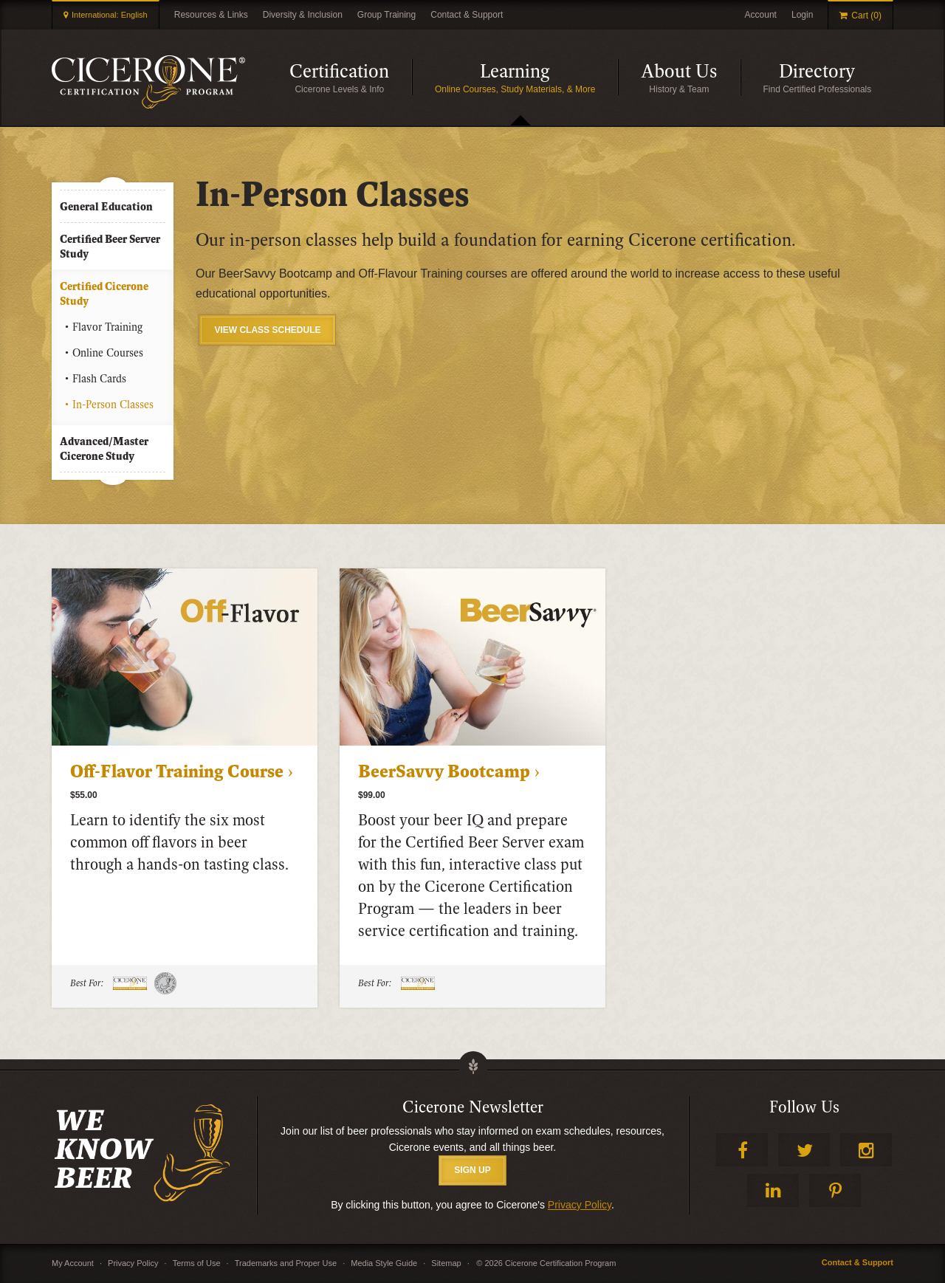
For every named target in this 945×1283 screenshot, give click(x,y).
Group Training (386, 15)
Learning (515, 71)
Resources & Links (211, 15)
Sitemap (446, 1263)
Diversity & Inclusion (303, 15)
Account (761, 15)
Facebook (742, 1149)
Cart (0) (866, 15)
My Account (73, 1263)
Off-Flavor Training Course (177, 772)
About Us (679, 71)
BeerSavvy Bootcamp (444, 772)
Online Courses (107, 353)
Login (802, 15)
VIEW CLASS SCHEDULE (267, 330)
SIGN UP (472, 1170)
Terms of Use (197, 1263)
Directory (817, 71)
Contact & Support (466, 15)
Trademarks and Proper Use (286, 1263)
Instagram (866, 1149)
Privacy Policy (579, 1205)
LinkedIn (773, 1190)
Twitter (804, 1149)
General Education (106, 207)
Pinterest (835, 1190)
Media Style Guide (384, 1263)
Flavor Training (107, 327)
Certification (339, 71)
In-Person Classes (113, 404)
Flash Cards (99, 379)
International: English (110, 14)
